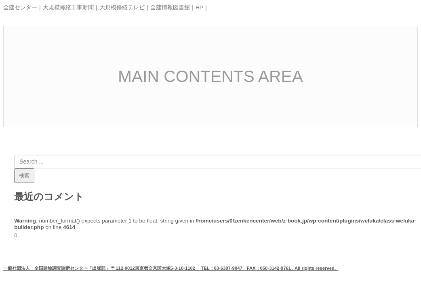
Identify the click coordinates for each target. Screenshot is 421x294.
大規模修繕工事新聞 (68, 7)
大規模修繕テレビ (122, 7)
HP (199, 7)
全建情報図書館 (170, 7)
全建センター (20, 7)
